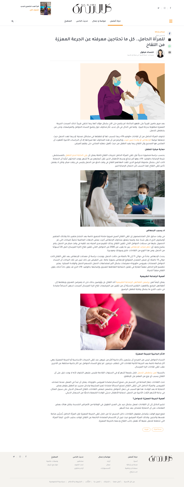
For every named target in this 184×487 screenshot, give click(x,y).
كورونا (146, 429)
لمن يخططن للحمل (147, 373)
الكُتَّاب (87, 482)
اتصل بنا (97, 482)
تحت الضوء (79, 465)
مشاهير (80, 461)
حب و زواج (134, 472)
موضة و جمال (99, 21)
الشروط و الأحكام (75, 482)
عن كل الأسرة (129, 482)
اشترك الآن (33, 10)
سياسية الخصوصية (57, 482)
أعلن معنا (117, 482)
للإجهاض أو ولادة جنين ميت (137, 140)
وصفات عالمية (52, 461)
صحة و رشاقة (160, 32)
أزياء (108, 461)
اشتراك (107, 482)
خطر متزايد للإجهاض (141, 247)
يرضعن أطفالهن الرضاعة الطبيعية (133, 282)
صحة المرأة (157, 429)
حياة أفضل (115, 21)
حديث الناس (82, 21)
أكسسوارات (105, 468)
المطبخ (68, 21)
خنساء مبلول (147, 52)
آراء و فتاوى (78, 468)
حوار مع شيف (52, 465)
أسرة (136, 461)
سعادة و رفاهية (131, 468)
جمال (108, 465)
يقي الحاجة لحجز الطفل (76, 155)
